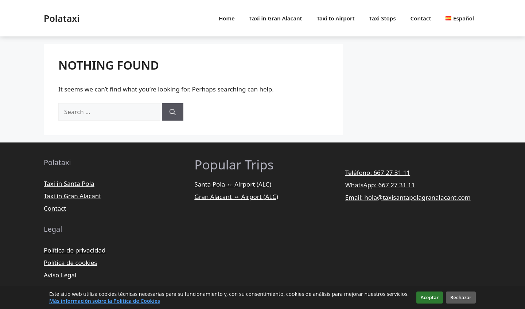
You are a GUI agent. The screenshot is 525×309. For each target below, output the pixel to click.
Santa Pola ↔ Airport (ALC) (232, 184)
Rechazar (460, 297)
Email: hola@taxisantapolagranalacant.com (408, 197)
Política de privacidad (74, 250)
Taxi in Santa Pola (69, 183)
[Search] (172, 112)
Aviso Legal (60, 275)
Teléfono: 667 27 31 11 (378, 172)
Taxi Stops (382, 18)
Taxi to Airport (336, 18)
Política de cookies (70, 262)
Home (227, 18)
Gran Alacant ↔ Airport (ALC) (236, 196)
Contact (421, 18)
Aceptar (430, 297)
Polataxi (61, 18)
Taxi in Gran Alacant (275, 18)
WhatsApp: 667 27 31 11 (380, 185)
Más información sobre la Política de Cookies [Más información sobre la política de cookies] (104, 300)
